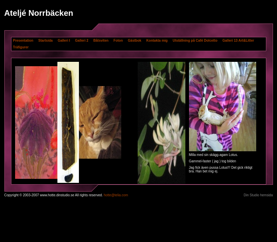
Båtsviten (100, 40)
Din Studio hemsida (258, 195)
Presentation (23, 40)
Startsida (45, 40)
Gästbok (134, 40)
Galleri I (64, 40)
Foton (118, 40)
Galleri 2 (81, 40)
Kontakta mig (157, 40)
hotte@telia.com (116, 195)
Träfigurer (21, 47)
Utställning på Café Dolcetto (195, 40)
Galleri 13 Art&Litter (238, 40)
